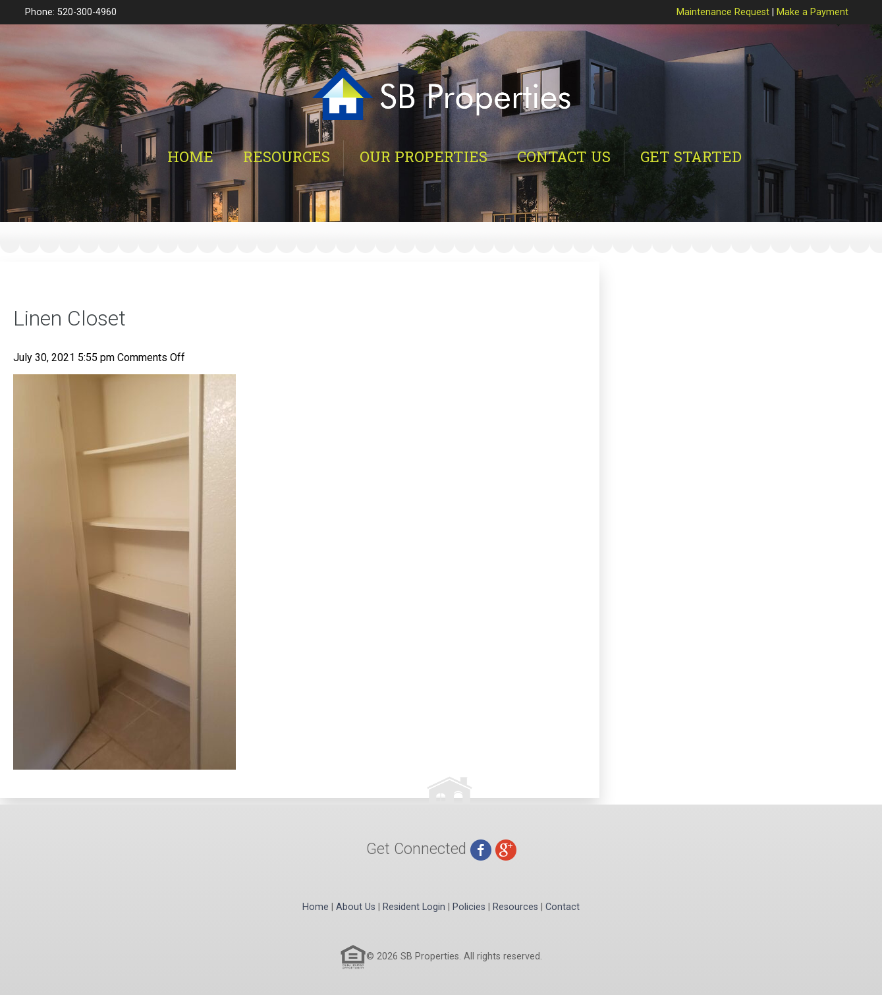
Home (190, 156)
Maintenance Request (722, 12)
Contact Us (564, 156)
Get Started (691, 156)
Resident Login (414, 907)
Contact (562, 907)
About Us (355, 907)
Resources (286, 156)
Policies (469, 907)
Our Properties (423, 156)
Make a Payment (812, 12)
